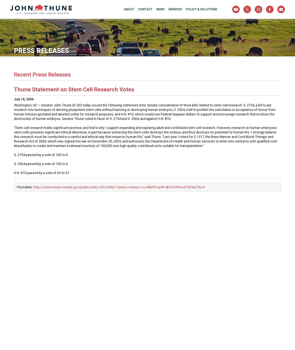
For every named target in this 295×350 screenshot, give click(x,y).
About (129, 9)
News (160, 9)
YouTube (236, 9)
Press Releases (41, 51)
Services (175, 9)
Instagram (258, 9)
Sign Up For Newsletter (281, 9)
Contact (145, 9)
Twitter (247, 9)
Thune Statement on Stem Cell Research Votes (74, 89)
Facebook (269, 9)
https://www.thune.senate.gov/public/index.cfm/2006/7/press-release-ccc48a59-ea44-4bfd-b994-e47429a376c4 (118, 187)
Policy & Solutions (201, 9)
